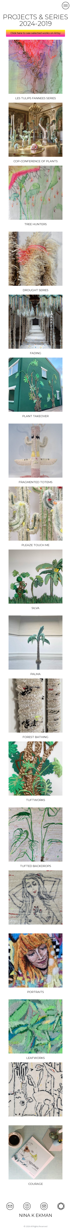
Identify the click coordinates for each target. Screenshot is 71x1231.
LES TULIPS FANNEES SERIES (35, 98)
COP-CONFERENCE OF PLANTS (35, 161)
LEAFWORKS (35, 1058)
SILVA (35, 608)
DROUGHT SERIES (35, 290)
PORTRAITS (35, 992)
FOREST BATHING (35, 737)
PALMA (35, 674)
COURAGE (35, 1184)
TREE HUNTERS (35, 224)
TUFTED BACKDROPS (35, 866)
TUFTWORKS (35, 800)
